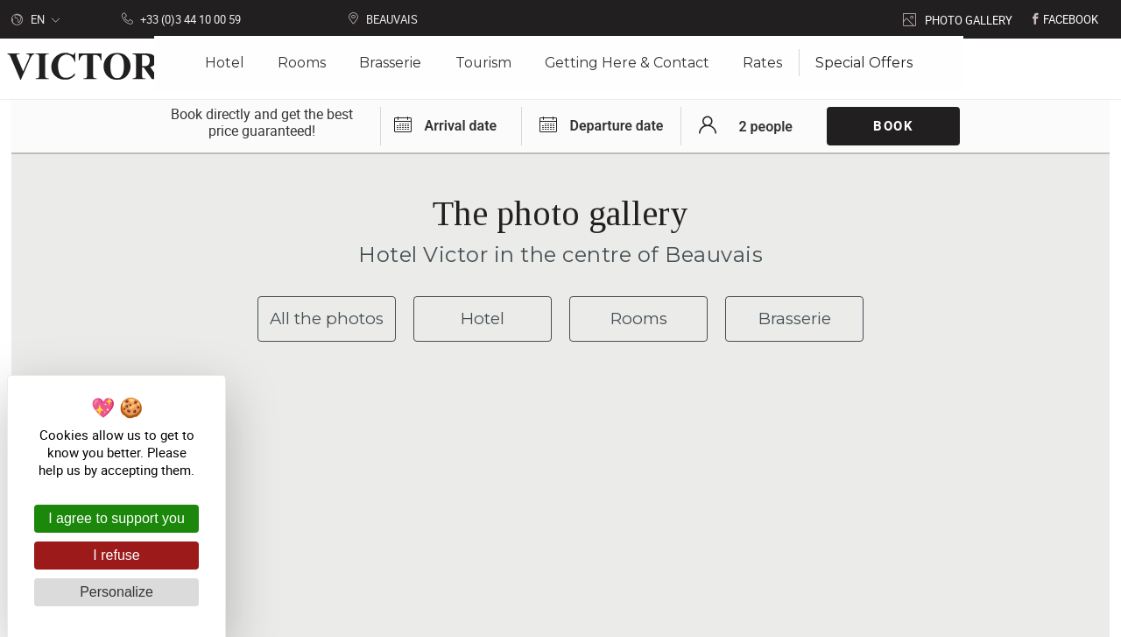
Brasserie (795, 318)
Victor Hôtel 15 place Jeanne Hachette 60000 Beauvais (471, 519)
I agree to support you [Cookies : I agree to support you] (116, 518)
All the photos (327, 318)
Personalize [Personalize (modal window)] (116, 591)
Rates (758, 68)
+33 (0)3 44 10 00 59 (660, 504)
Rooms (639, 318)
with (714, 611)
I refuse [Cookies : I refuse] (116, 555)
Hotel (482, 318)
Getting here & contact (663, 532)
